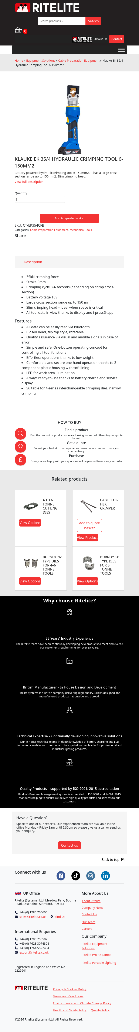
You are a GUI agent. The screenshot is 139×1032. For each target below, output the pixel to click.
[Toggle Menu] (121, 50)
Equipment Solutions (40, 60)
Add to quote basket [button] (89, 525)
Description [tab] (33, 262)
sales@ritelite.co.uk (33, 917)
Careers (87, 929)
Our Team (88, 922)
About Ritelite (91, 901)
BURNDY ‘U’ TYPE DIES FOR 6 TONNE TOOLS (109, 565)
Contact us (69, 845)
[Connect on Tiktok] (76, 875)
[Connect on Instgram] (91, 875)
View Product (87, 537)
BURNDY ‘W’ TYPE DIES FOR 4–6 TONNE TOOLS (52, 565)
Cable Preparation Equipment (78, 60)
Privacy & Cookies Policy (69, 989)
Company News (92, 908)
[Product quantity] (40, 199)
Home (19, 60)
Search (93, 21)
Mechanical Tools (81, 230)
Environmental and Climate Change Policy (82, 1003)
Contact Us (89, 914)
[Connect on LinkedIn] (106, 875)
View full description (29, 182)
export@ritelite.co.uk (34, 952)
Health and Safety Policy (70, 1010)
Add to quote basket (69, 218)
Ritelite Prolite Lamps (96, 955)
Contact (116, 39)
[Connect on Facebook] (61, 875)
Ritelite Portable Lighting (99, 963)
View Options (30, 522)
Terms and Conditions (68, 996)
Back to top (112, 859)
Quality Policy (100, 1010)
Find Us (60, 917)
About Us (100, 39)
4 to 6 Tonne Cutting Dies (50, 506)
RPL (76, 41)
